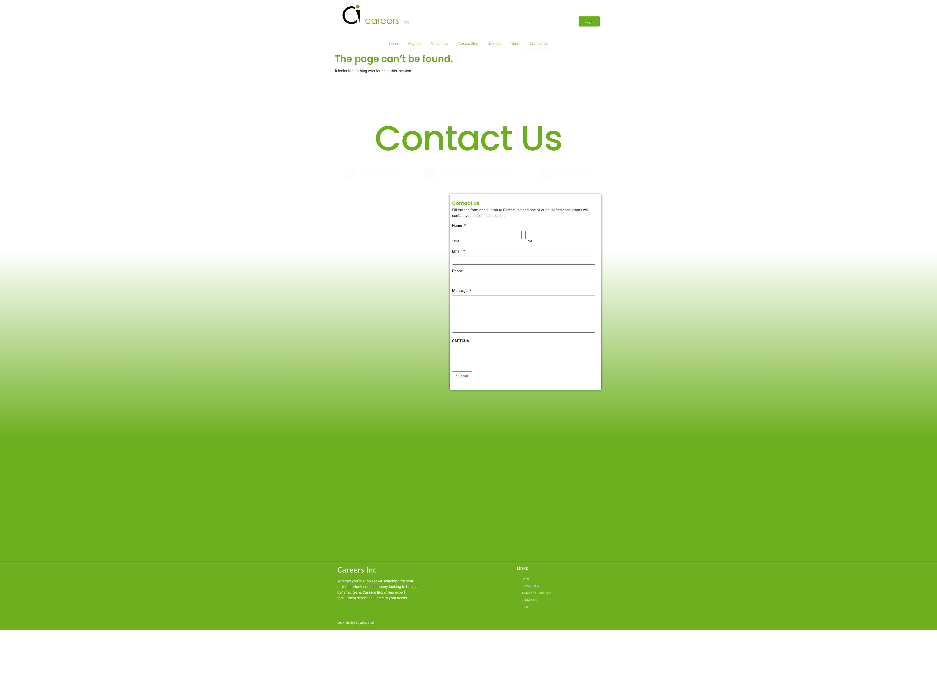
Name (459, 225)
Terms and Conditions (536, 593)
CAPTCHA (460, 341)
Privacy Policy (530, 586)
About (516, 43)
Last (529, 241)
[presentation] (487, 355)
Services (494, 43)
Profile (526, 607)
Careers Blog (467, 43)
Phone (457, 271)
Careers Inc (357, 570)
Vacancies (439, 43)
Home (394, 43)
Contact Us (539, 43)
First (455, 241)
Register (415, 43)
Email (458, 251)
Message (461, 291)
